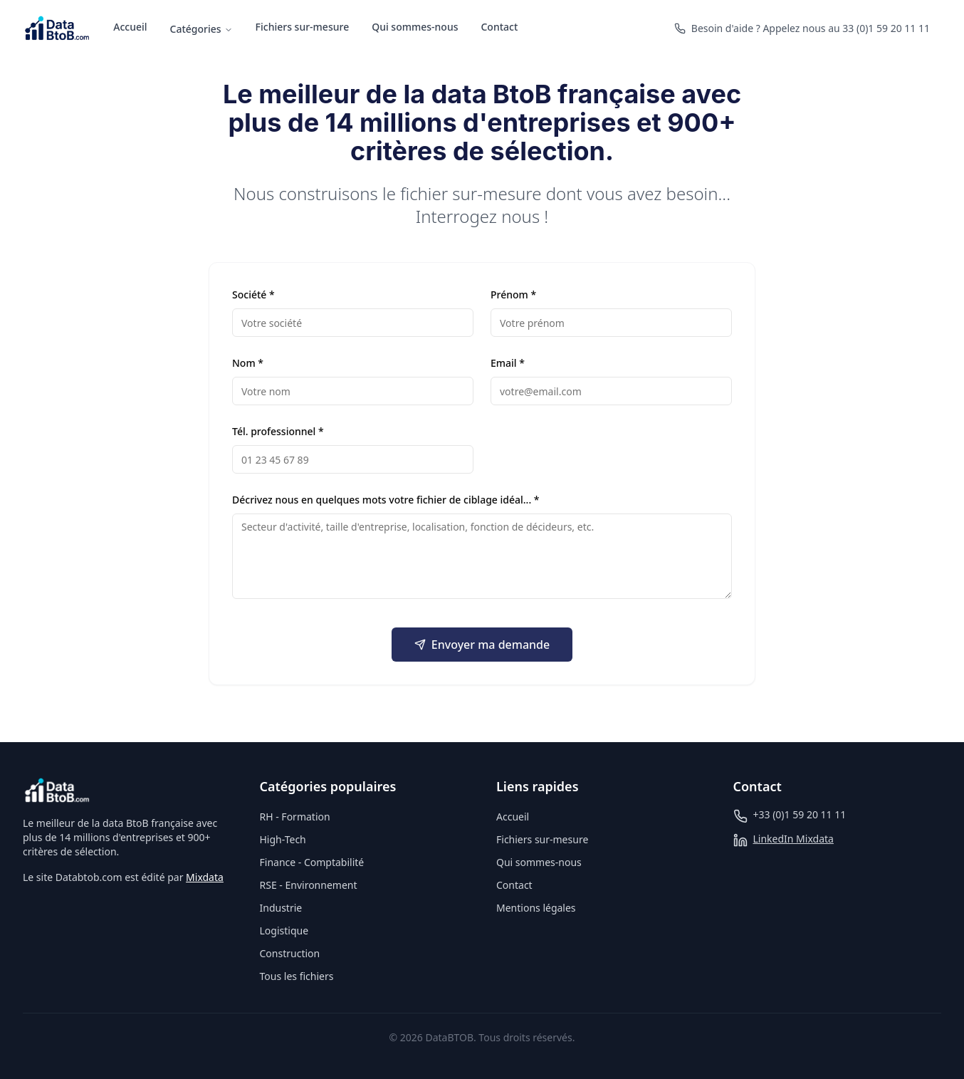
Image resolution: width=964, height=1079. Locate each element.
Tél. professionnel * (278, 431)
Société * (253, 294)
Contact (499, 26)
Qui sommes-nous (415, 26)
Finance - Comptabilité (312, 862)
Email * (508, 363)
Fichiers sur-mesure (303, 26)
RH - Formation (295, 816)
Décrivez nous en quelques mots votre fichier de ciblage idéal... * (386, 499)
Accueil (130, 26)
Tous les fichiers (297, 976)
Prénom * (513, 294)
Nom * (247, 363)
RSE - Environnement (308, 885)
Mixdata (205, 877)
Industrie (281, 907)
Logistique (284, 930)
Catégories (201, 29)
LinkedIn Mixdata (793, 838)
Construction (290, 953)
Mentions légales (536, 907)
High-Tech (283, 839)
